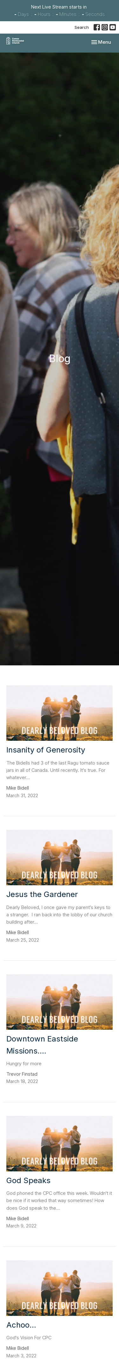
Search (82, 27)
